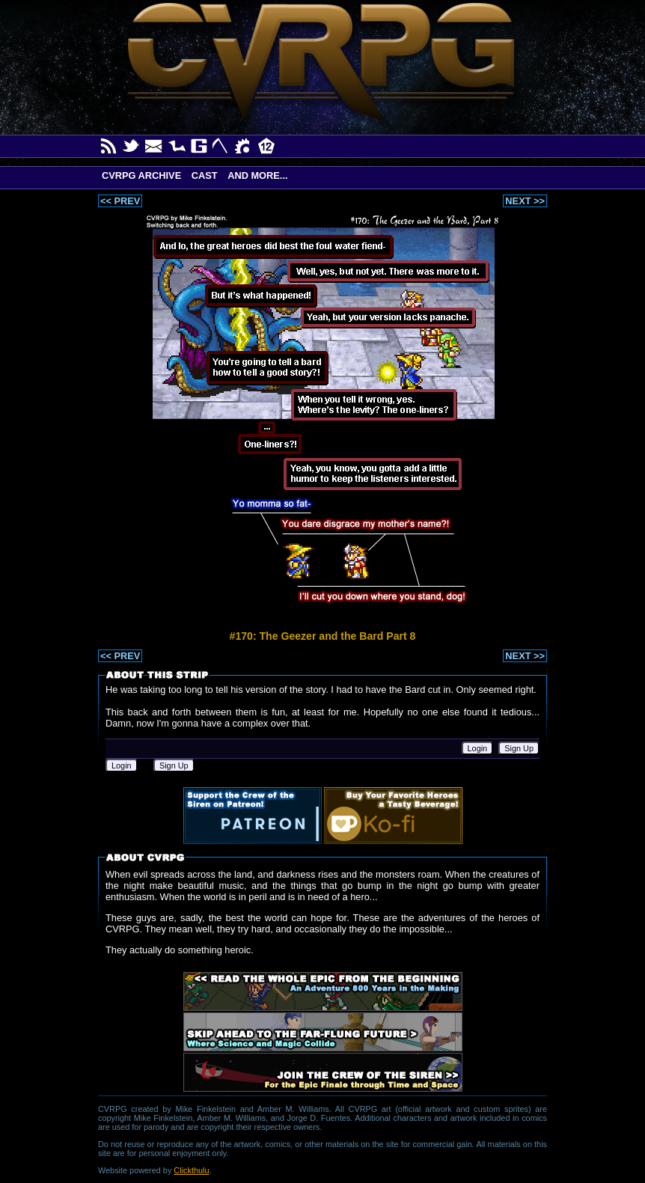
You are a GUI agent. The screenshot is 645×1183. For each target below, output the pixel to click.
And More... (257, 175)
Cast (205, 175)
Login (478, 748)
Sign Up (519, 748)
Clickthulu (191, 1170)
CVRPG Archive (141, 175)
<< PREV (120, 201)
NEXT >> (525, 201)
